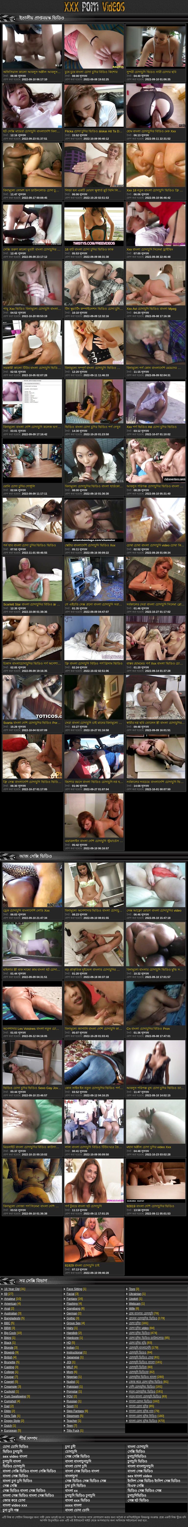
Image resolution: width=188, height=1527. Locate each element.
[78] (144, 1313)
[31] (14, 1289)
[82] (141, 1372)
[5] (14, 1318)
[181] (138, 1323)
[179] (147, 1318)
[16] (75, 1298)
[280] (146, 1377)
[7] (11, 1377)
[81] (144, 1357)
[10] (12, 1298)
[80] (141, 1367)
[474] (143, 1333)
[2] (9, 1308)
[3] (12, 1313)
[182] (144, 1401)
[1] (9, 1338)
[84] (141, 1328)
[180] (146, 1416)
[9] (11, 1352)
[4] (12, 1303)
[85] (149, 1338)
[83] (140, 1342)
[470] (146, 1421)
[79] (144, 1411)
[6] (75, 1308)
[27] (8, 1294)
